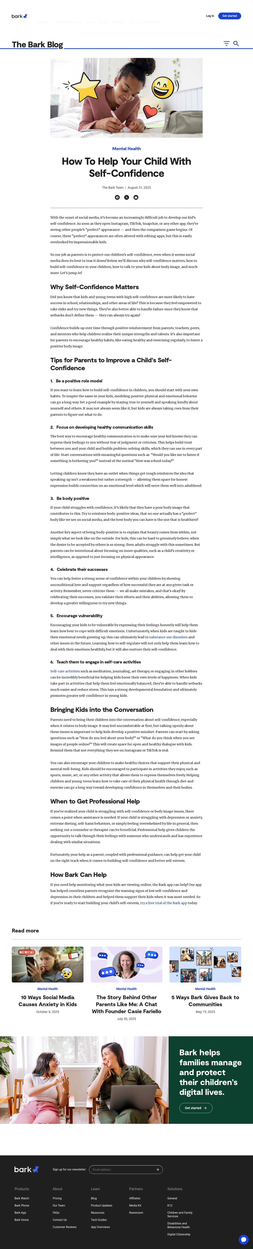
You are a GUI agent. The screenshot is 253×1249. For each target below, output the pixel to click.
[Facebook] (117, 177)
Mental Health (126, 128)
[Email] (135, 177)
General (172, 1178)
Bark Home (22, 1200)
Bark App (20, 1193)
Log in (210, 6)
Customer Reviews (64, 1207)
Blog (94, 1178)
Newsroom (136, 1193)
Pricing (57, 1178)
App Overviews (100, 1207)
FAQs (56, 1193)
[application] (243, 1239)
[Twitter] (126, 177)
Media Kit (135, 1185)
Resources (97, 1193)
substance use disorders (168, 617)
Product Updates (101, 1185)
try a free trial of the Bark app (163, 883)
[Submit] (158, 1150)
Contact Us (60, 1200)
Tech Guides (99, 1200)
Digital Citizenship (178, 1214)
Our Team (59, 1185)
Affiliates (134, 1178)
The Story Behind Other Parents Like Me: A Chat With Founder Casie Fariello (126, 984)
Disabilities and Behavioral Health (178, 1205)
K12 (169, 1185)
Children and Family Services (179, 1194)
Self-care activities (65, 651)
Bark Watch (22, 1178)
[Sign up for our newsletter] (126, 1150)
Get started (230, 6)
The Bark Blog (38, 24)
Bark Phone (22, 1185)
